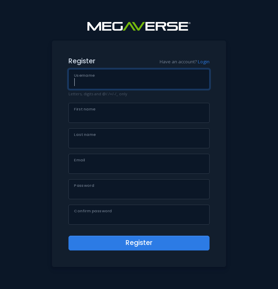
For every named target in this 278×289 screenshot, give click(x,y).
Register (139, 242)
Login (204, 61)
